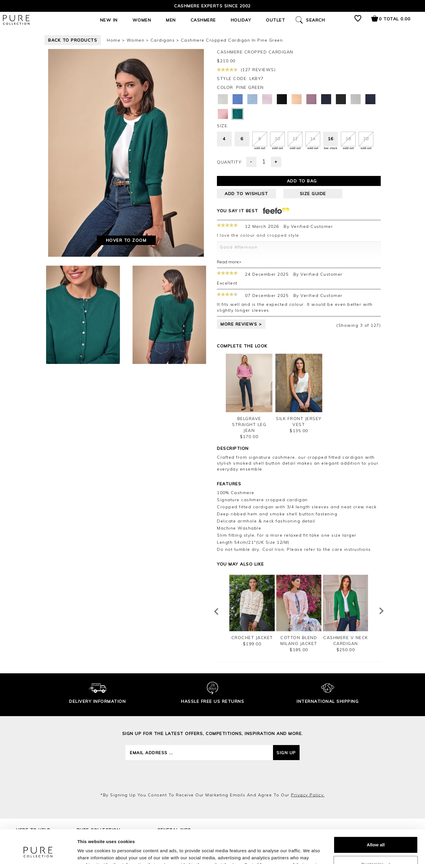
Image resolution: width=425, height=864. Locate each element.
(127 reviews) (246, 69)
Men (171, 20)
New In (109, 20)
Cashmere (203, 20)
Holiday (241, 20)
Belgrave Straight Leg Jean (249, 424)
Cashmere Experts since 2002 (212, 6)
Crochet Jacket (252, 637)
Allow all (376, 816)
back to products (72, 40)
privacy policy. (308, 795)
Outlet (275, 20)
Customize (376, 835)
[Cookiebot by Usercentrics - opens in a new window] (38, 852)
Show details (91, 852)
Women (142, 20)
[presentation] (212, 776)
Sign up (286, 752)
